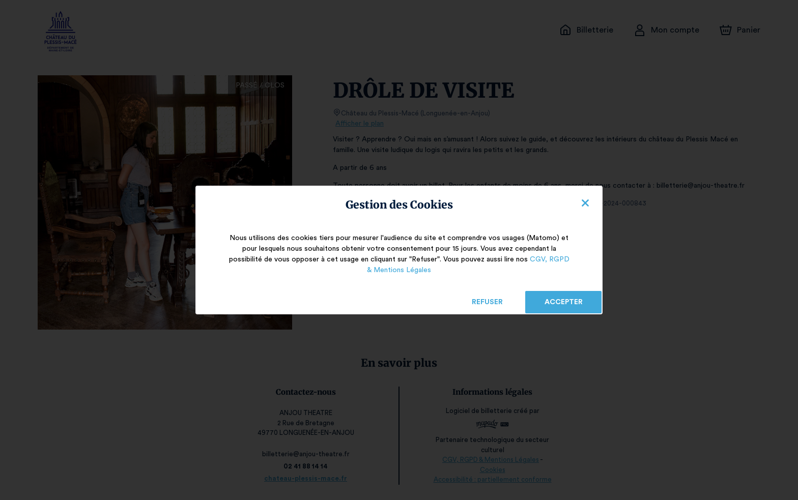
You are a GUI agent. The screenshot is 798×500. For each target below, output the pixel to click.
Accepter (563, 302)
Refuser (487, 302)
